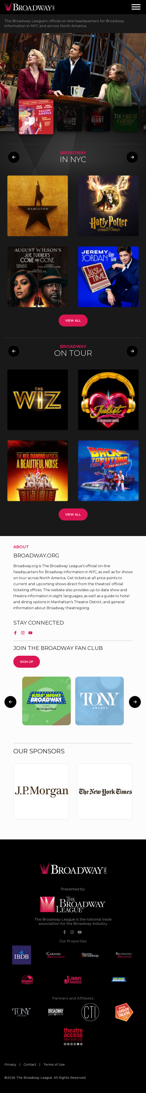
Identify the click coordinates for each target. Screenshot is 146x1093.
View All (73, 321)
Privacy (10, 1065)
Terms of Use (54, 1065)
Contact (30, 1065)
